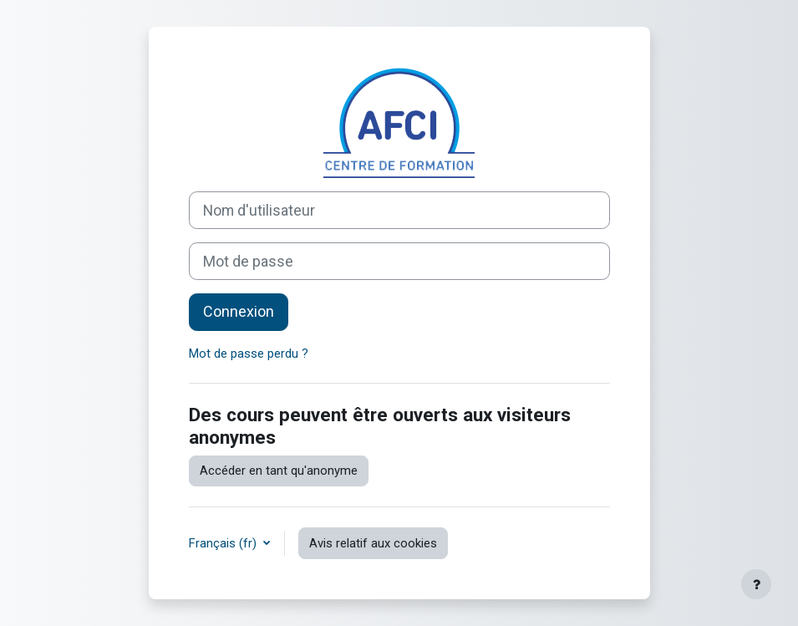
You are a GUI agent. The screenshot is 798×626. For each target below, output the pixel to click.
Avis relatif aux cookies (373, 543)
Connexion (238, 311)
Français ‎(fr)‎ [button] (224, 543)
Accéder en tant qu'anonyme (279, 470)
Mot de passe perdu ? (248, 353)
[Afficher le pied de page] (756, 584)
